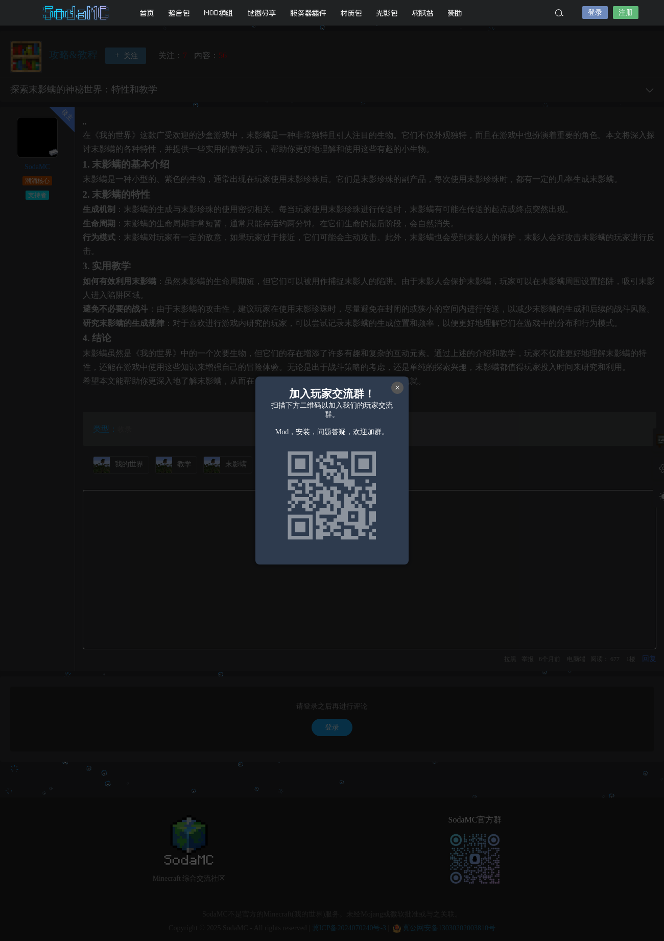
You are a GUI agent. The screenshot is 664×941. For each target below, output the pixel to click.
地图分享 (262, 13)
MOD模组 (218, 13)
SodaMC (77, 13)
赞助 (455, 13)
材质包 (351, 13)
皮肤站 (423, 13)
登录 (595, 12)
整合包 (179, 13)
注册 (626, 12)
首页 (147, 13)
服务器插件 (308, 13)
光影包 (387, 13)
